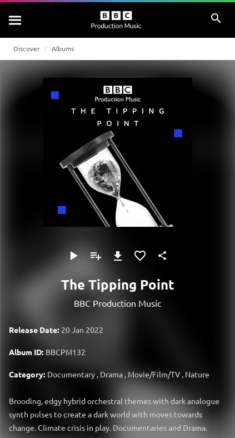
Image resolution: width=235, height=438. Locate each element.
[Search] (15, 20)
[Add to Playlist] (95, 255)
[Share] (162, 255)
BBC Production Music (117, 302)
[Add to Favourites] (140, 255)
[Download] (117, 255)
